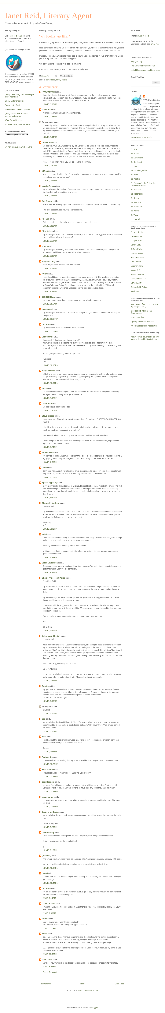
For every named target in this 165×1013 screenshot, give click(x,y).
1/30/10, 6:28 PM (50, 477)
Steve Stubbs (48, 416)
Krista (44, 934)
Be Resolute (136, 202)
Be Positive (135, 179)
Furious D (46, 757)
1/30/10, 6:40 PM (50, 498)
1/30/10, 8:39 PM (50, 557)
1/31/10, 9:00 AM (50, 731)
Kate (44, 737)
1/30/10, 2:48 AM (50, 196)
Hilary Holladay (137, 257)
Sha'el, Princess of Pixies (53, 578)
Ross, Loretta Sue (138, 279)
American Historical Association (144, 326)
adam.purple (47, 797)
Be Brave (135, 153)
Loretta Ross (48, 186)
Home (82, 984)
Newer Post (46, 984)
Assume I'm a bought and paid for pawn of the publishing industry (145, 338)
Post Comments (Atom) (88, 990)
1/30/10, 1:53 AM (50, 181)
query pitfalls (61, 80)
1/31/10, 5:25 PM (50, 827)
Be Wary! (134, 215)
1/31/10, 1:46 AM (50, 680)
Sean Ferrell (47, 309)
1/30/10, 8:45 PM (50, 572)
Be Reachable (137, 194)
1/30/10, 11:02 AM (50, 331)
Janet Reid (47, 109)
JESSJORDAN (48, 297)
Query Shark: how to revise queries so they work (16, 115)
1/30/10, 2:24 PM (50, 447)
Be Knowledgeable (139, 170)
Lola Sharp (47, 337)
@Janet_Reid (143, 36)
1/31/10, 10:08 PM (50, 868)
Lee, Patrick (136, 262)
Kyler (44, 274)
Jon (43, 719)
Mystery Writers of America (142, 321)
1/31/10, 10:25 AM (50, 764)
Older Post (119, 984)
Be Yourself (135, 219)
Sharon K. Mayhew (50, 503)
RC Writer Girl (48, 92)
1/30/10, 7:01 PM (50, 529)
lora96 (45, 388)
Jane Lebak (47, 959)
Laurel (45, 468)
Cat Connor (47, 201)
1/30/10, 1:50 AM (50, 165)
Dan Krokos (47, 403)
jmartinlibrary (48, 832)
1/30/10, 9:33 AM (50, 291)
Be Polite (134, 175)
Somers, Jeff (136, 283)
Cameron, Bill (136, 236)
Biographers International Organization (141, 312)
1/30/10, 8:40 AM (50, 256)
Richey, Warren (137, 274)
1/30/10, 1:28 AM (50, 116)
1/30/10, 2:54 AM (50, 213)
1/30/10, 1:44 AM (50, 137)
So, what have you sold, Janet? (18, 124)
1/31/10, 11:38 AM (50, 807)
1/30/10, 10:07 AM (50, 319)
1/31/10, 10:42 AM (50, 776)
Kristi (44, 534)
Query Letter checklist (14, 101)
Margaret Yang (48, 261)
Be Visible (135, 211)
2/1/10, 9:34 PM (49, 966)
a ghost (45, 246)
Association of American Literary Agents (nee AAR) (144, 305)
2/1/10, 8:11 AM (49, 928)
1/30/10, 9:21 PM (50, 631)
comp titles (50, 80)
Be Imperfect (136, 166)
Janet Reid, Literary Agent (48, 15)
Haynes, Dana (137, 253)
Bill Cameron (48, 769)
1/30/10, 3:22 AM (50, 226)
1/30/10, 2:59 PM (50, 462)
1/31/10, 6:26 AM (50, 713)
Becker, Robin (137, 232)
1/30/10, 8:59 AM (50, 268)
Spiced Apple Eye (50, 483)
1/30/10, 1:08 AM (50, 104)
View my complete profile (141, 137)
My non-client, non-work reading (18, 147)
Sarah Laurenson (50, 563)
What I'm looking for (13, 120)
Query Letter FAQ (12, 105)
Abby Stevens (48, 452)
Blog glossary (136, 61)
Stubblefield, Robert (139, 287)
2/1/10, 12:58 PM (50, 954)
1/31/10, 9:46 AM (50, 752)
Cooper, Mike (136, 240)
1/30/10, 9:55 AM (50, 304)
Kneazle (45, 219)
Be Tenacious (136, 206)
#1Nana (45, 171)
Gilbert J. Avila (48, 903)
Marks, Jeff (135, 270)
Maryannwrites (48, 371)
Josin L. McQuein (50, 812)
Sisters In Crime (137, 317)
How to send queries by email (17, 109)
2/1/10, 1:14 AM (49, 898)
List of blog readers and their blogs (145, 70)
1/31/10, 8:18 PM (50, 850)
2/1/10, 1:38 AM (49, 913)
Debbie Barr (47, 142)
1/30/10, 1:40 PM (50, 410)
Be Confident (136, 162)
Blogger (94, 1007)
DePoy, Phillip (136, 249)
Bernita (45, 686)
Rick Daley (47, 231)
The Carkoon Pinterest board (143, 66)
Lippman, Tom (137, 266)
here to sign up (16, 36)
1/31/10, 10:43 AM (50, 791)
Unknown (46, 324)
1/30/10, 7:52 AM (50, 241)
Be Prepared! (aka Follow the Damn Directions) (143, 184)
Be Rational (136, 190)
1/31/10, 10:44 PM (50, 883)
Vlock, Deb (135, 291)
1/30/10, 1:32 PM (50, 398)
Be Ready (135, 198)
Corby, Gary (136, 245)
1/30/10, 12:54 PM (50, 383)
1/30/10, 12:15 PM (50, 365)
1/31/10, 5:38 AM (50, 701)
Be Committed (137, 158)
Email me (155, 44)
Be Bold (134, 149)
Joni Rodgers (48, 782)
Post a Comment (50, 972)
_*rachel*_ (46, 856)
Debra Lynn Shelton (51, 636)
